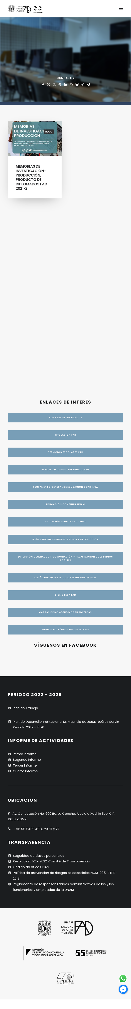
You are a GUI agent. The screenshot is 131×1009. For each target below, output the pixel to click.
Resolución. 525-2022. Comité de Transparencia (51, 691)
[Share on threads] (54, 84)
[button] (121, 8)
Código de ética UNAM (31, 697)
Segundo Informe (27, 589)
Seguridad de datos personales (38, 686)
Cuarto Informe (25, 601)
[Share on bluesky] (76, 84)
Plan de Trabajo (25, 538)
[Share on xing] (82, 84)
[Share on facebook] (42, 84)
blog (49, 131)
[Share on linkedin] (65, 84)
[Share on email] (88, 84)
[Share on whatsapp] (71, 84)
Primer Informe (25, 584)
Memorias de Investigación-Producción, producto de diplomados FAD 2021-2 (31, 177)
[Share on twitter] (48, 84)
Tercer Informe (25, 595)
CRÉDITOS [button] (65, 905)
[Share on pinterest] (59, 84)
